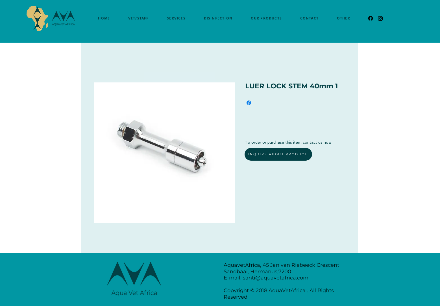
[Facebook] (370, 18)
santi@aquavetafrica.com (275, 278)
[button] (343, 18)
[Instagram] (380, 18)
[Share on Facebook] (248, 102)
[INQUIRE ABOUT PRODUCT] (278, 154)
